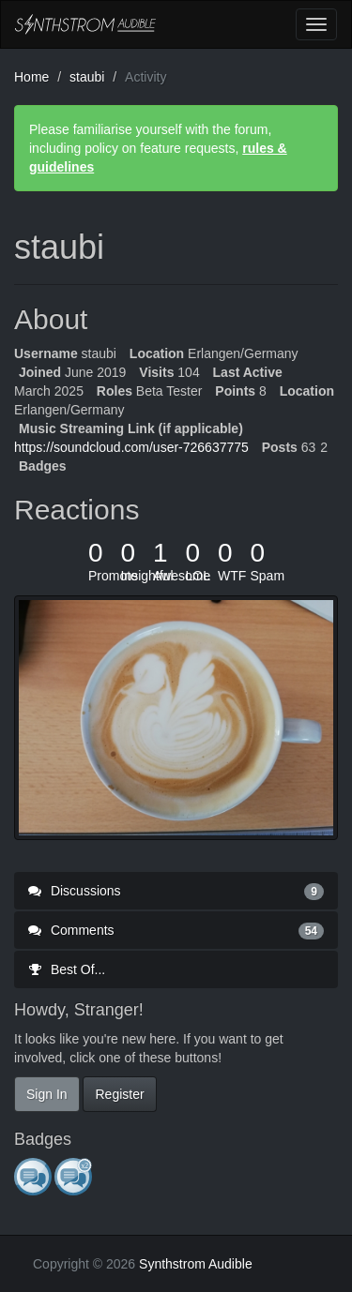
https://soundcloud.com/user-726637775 (131, 447)
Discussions (176, 890)
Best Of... (66, 969)
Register (119, 1094)
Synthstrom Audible (85, 24)
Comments (176, 930)
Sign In (47, 1094)
